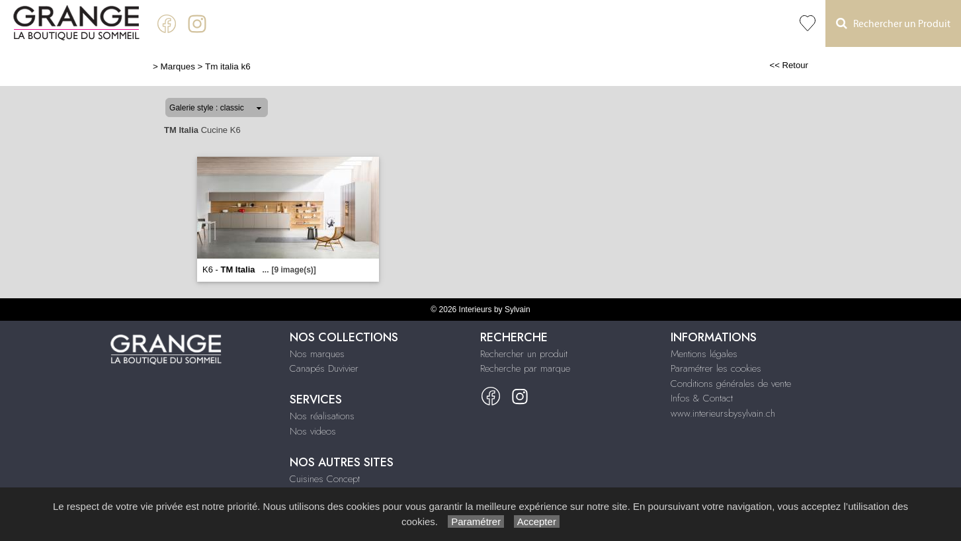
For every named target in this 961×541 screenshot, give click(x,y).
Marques (178, 66)
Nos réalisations (322, 416)
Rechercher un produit (523, 354)
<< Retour (788, 65)
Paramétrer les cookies (716, 368)
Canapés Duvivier (324, 368)
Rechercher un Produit (893, 23)
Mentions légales (704, 354)
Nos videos (313, 431)
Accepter (537, 521)
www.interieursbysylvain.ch (723, 413)
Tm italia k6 (228, 66)
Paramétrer (475, 521)
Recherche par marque (525, 368)
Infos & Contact (702, 398)
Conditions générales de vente (731, 383)
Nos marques (317, 354)
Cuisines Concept (325, 479)
